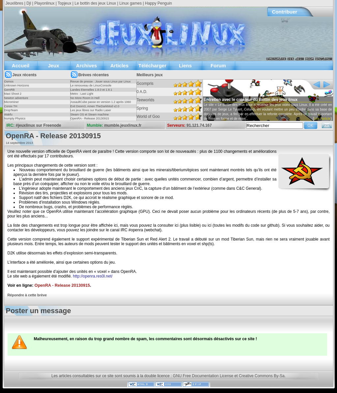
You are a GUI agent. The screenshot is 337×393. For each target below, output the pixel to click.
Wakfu (8, 114)
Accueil (20, 65)
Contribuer (284, 12)
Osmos (9, 81)
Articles (119, 65)
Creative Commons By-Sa (262, 376)
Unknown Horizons (16, 85)
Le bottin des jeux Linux (95, 3)
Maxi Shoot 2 (13, 93)
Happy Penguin (158, 3)
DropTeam (11, 110)
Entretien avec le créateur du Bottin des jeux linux (251, 99)
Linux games (130, 3)
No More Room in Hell (85, 98)
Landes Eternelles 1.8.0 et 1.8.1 (91, 89)
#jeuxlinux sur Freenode (38, 125)
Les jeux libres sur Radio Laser (90, 110)
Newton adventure (16, 98)
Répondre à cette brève (27, 295)
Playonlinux (44, 3)
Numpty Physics (15, 118)
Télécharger (152, 65)
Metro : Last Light (82, 93)
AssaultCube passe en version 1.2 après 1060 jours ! (100, 104)
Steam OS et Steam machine (89, 114)
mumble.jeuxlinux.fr (122, 125)
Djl (28, 3)
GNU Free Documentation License (203, 376)
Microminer (11, 102)
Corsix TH (10, 106)
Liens (185, 65)
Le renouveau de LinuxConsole (91, 85)
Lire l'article (322, 118)
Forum (218, 65)
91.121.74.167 (199, 125)
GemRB (9, 89)
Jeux (53, 65)
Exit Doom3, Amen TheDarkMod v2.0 (94, 106)
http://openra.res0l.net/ (92, 276)
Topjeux (64, 3)
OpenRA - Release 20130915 (89, 118)
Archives (86, 65)
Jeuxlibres (14, 3)
